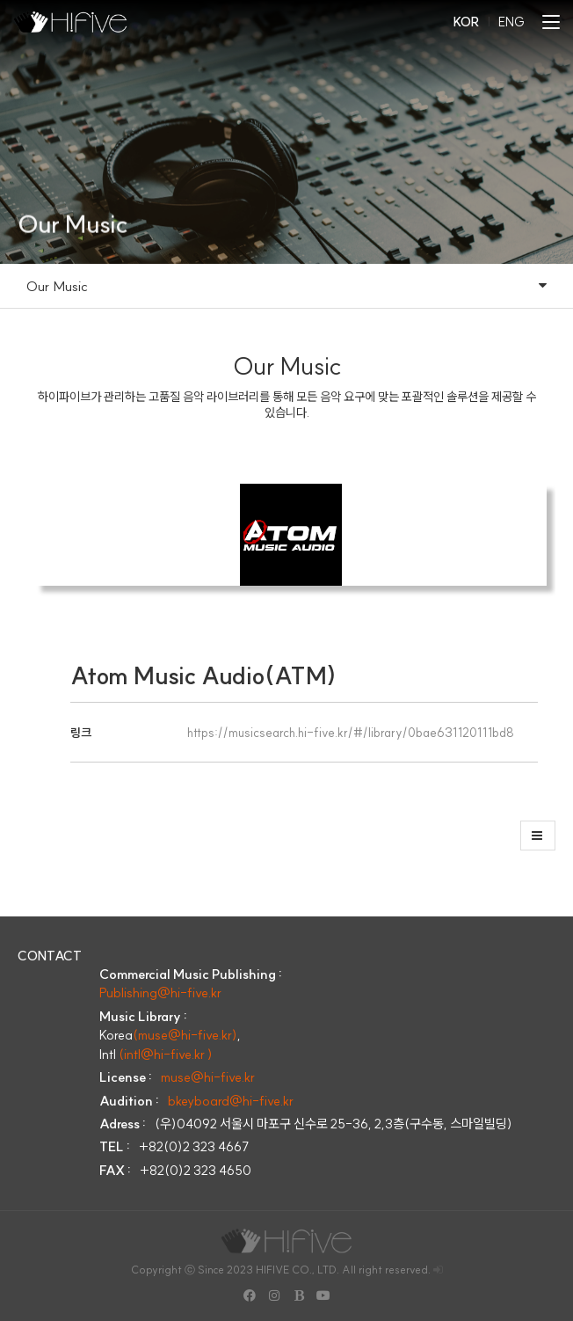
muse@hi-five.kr (208, 1077)
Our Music (286, 286)
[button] (537, 835)
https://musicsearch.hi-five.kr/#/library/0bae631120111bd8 (350, 733)
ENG (511, 22)
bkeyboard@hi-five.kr (231, 1100)
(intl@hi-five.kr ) (166, 1054)
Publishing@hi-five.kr (160, 992)
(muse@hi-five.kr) (185, 1034)
